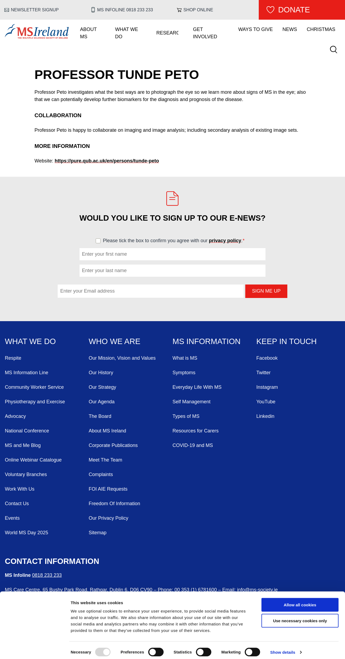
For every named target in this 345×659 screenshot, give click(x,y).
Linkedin (265, 416)
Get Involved (205, 33)
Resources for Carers (195, 430)
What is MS (184, 358)
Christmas (321, 29)
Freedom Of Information (114, 503)
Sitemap (97, 532)
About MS (88, 33)
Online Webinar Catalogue (33, 460)
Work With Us (19, 489)
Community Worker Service (34, 387)
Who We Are (114, 341)
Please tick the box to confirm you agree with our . (176, 240)
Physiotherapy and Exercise (35, 401)
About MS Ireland (107, 430)
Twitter (263, 372)
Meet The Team (105, 460)
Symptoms (183, 372)
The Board (100, 416)
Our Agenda (102, 401)
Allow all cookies (300, 601)
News (289, 29)
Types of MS (185, 416)
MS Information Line (26, 372)
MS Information (206, 341)
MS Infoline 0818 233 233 (125, 9)
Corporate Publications (113, 445)
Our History (101, 372)
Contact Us (17, 503)
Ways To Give (255, 29)
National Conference (27, 430)
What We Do (126, 33)
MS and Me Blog (23, 445)
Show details (282, 648)
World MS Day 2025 (26, 532)
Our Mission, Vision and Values (122, 358)
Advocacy (15, 416)
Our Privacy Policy (108, 518)
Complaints (101, 474)
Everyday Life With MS (197, 387)
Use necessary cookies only (300, 617)
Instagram (267, 387)
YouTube (265, 401)
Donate (294, 9)
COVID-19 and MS (192, 445)
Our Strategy (102, 387)
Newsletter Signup (35, 9)
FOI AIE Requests (108, 489)
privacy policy (225, 240)
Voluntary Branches (26, 474)
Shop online (198, 9)
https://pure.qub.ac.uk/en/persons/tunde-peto (107, 161)
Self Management (191, 401)
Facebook (267, 358)
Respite (13, 358)
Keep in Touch (286, 341)
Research (167, 33)
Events (12, 518)
